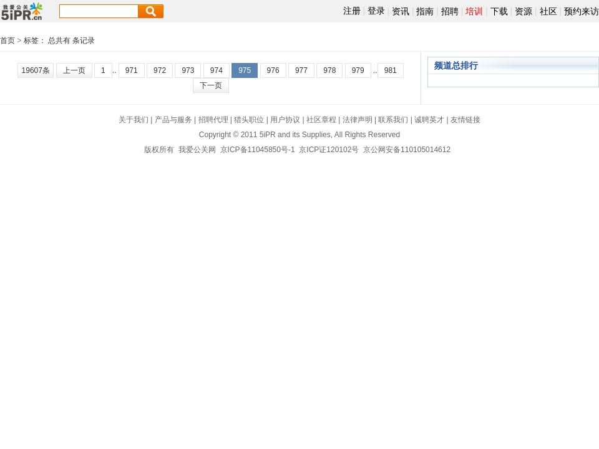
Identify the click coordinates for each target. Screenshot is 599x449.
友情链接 (465, 119)
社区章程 (321, 119)
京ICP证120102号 (329, 149)
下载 (499, 11)
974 (216, 70)
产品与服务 (173, 119)
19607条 (36, 70)
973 (188, 70)
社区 (548, 11)
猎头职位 (249, 119)
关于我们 (134, 119)
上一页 (74, 70)
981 (390, 70)
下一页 (211, 85)
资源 (523, 11)
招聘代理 (213, 119)
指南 (425, 11)
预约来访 (581, 11)
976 (273, 70)
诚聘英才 (429, 119)
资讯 (400, 11)
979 (358, 70)
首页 (7, 40)
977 (301, 70)
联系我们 (393, 119)
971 (131, 70)
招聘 (450, 11)
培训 (474, 11)
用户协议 (285, 119)
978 (329, 70)
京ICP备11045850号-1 (257, 149)
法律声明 (358, 119)
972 (159, 70)
